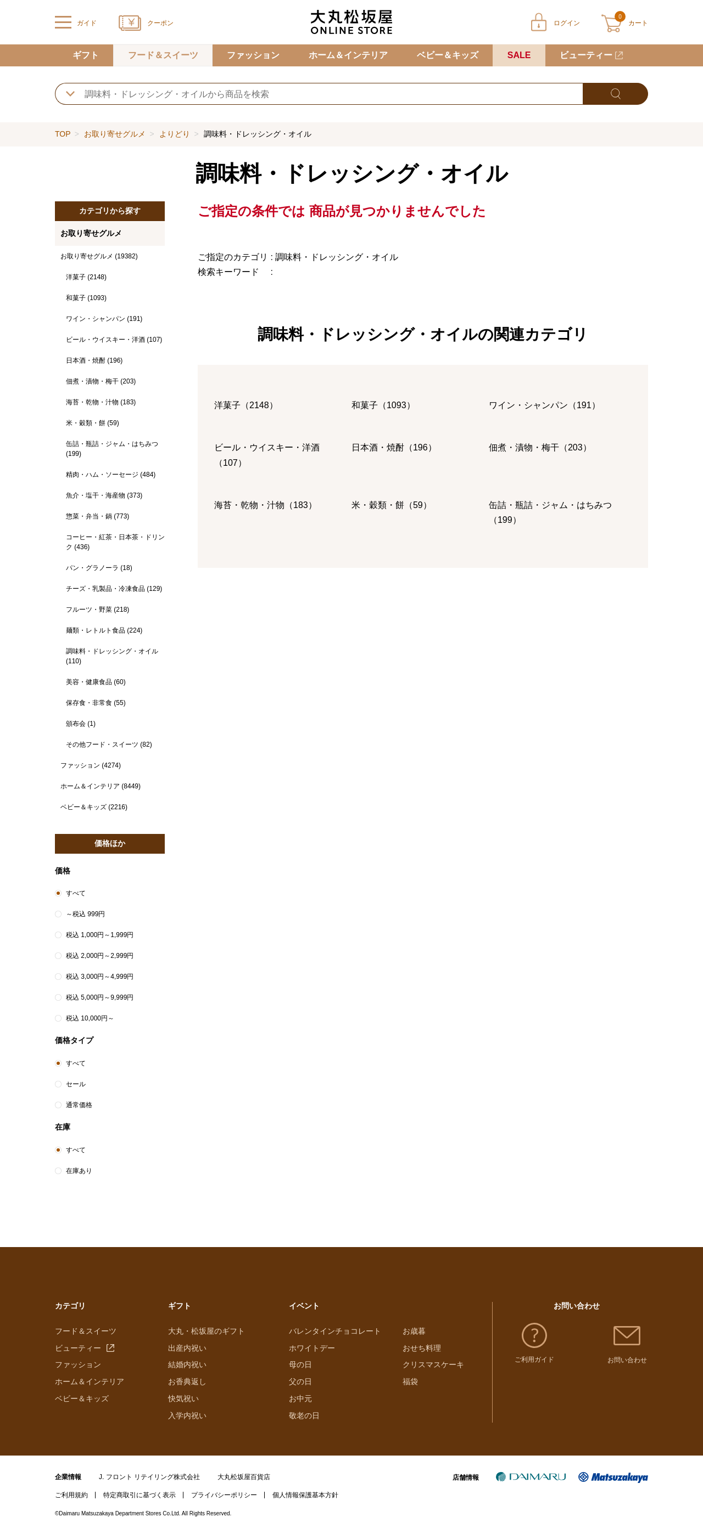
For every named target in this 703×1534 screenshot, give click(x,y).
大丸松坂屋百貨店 (243, 1477)
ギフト (85, 55)
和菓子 (86, 298)
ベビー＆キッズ (447, 55)
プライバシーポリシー (224, 1495)
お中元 (300, 1398)
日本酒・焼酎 (94, 360)
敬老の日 (304, 1415)
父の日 (300, 1381)
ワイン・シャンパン (104, 319)
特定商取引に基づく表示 (139, 1495)
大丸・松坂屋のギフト (206, 1331)
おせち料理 (422, 1348)
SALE (519, 55)
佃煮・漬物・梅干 (101, 381)
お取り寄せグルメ (115, 133)
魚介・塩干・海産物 (104, 495)
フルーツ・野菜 (97, 609)
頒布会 (81, 723)
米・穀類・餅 (92, 423)
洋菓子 (86, 277)
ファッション (253, 55)
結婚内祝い (187, 1364)
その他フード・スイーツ (109, 744)
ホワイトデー (312, 1348)
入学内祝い (187, 1415)
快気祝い (183, 1398)
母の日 (300, 1364)
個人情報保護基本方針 (305, 1495)
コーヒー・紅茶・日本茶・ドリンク (115, 542)
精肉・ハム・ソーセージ (110, 474)
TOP (62, 133)
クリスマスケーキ (433, 1364)
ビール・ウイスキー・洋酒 (114, 339)
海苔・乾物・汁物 (101, 402)
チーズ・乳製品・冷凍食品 (114, 589)
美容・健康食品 (96, 682)
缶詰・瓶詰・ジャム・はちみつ (112, 449)
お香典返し (187, 1381)
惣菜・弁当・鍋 (97, 516)
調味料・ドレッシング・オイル (112, 656)
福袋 (410, 1381)
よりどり (174, 133)
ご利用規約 (71, 1495)
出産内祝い (187, 1348)
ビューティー (586, 55)
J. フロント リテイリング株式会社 (149, 1477)
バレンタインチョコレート (335, 1331)
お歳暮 (414, 1331)
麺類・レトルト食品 (104, 630)
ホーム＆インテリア (348, 55)
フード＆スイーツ (163, 55)
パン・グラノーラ (99, 568)
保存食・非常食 (96, 703)
